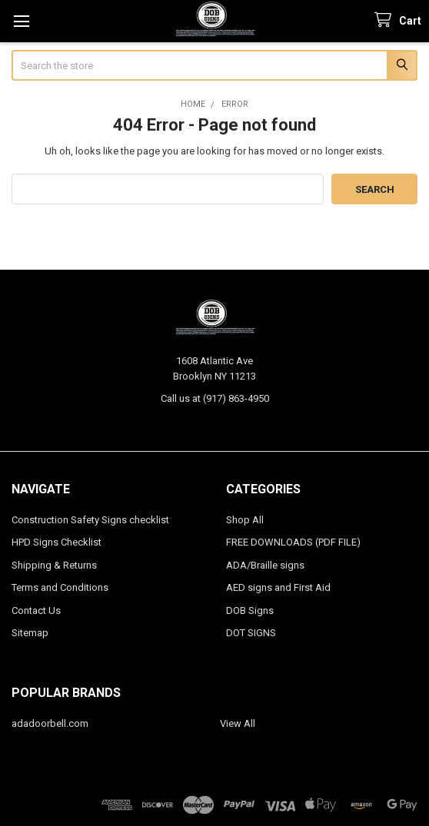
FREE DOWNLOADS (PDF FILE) (293, 542)
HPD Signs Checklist (56, 542)
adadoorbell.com (50, 723)
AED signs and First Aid (278, 587)
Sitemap (30, 633)
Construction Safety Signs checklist (90, 520)
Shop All (245, 520)
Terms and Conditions (60, 587)
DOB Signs (250, 610)
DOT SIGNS (251, 633)
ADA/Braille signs (265, 565)
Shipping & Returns (54, 565)
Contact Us (36, 610)
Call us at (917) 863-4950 (215, 398)
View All (237, 723)
